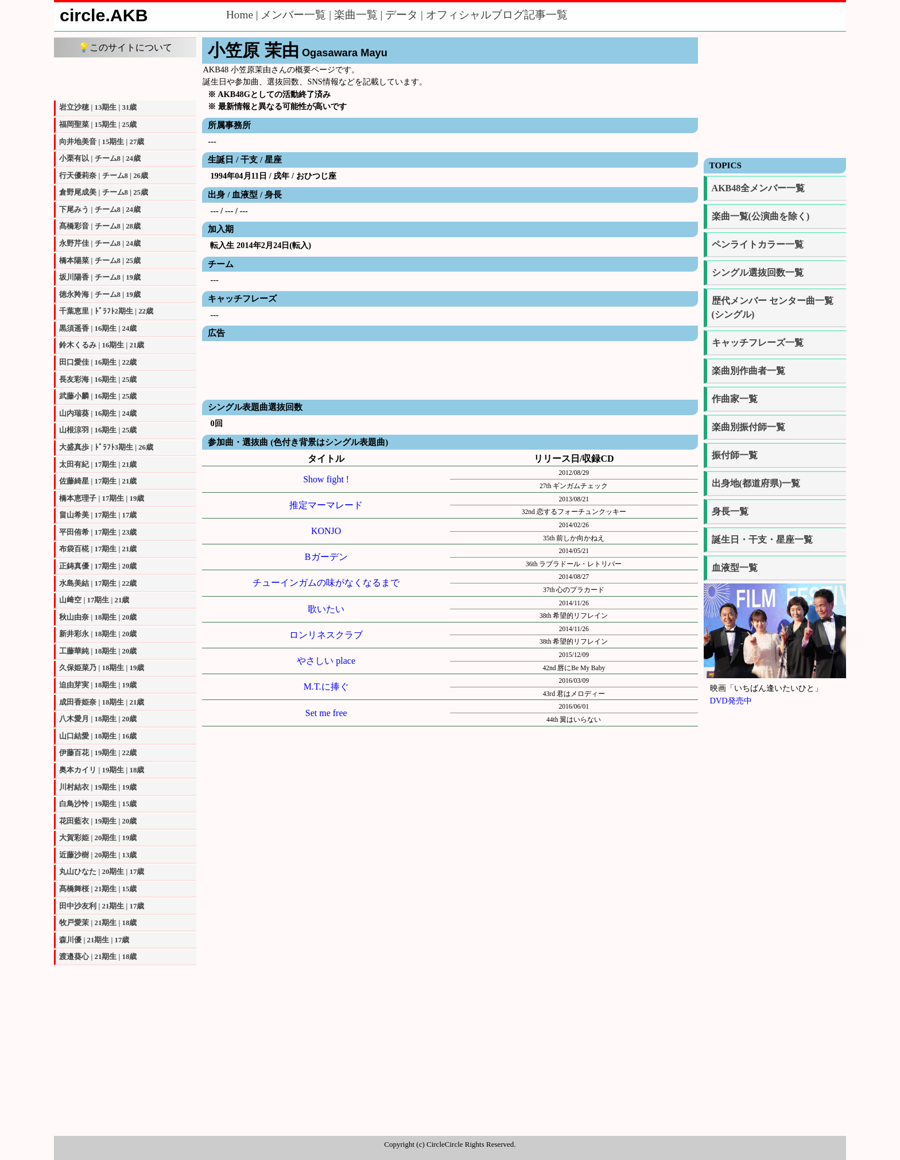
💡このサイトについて (125, 47)
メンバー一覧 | (297, 15)
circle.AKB (104, 15)
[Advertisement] (125, 77)
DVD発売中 (731, 700)
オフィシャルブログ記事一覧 (497, 15)
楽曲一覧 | (359, 15)
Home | (243, 15)
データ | (405, 15)
